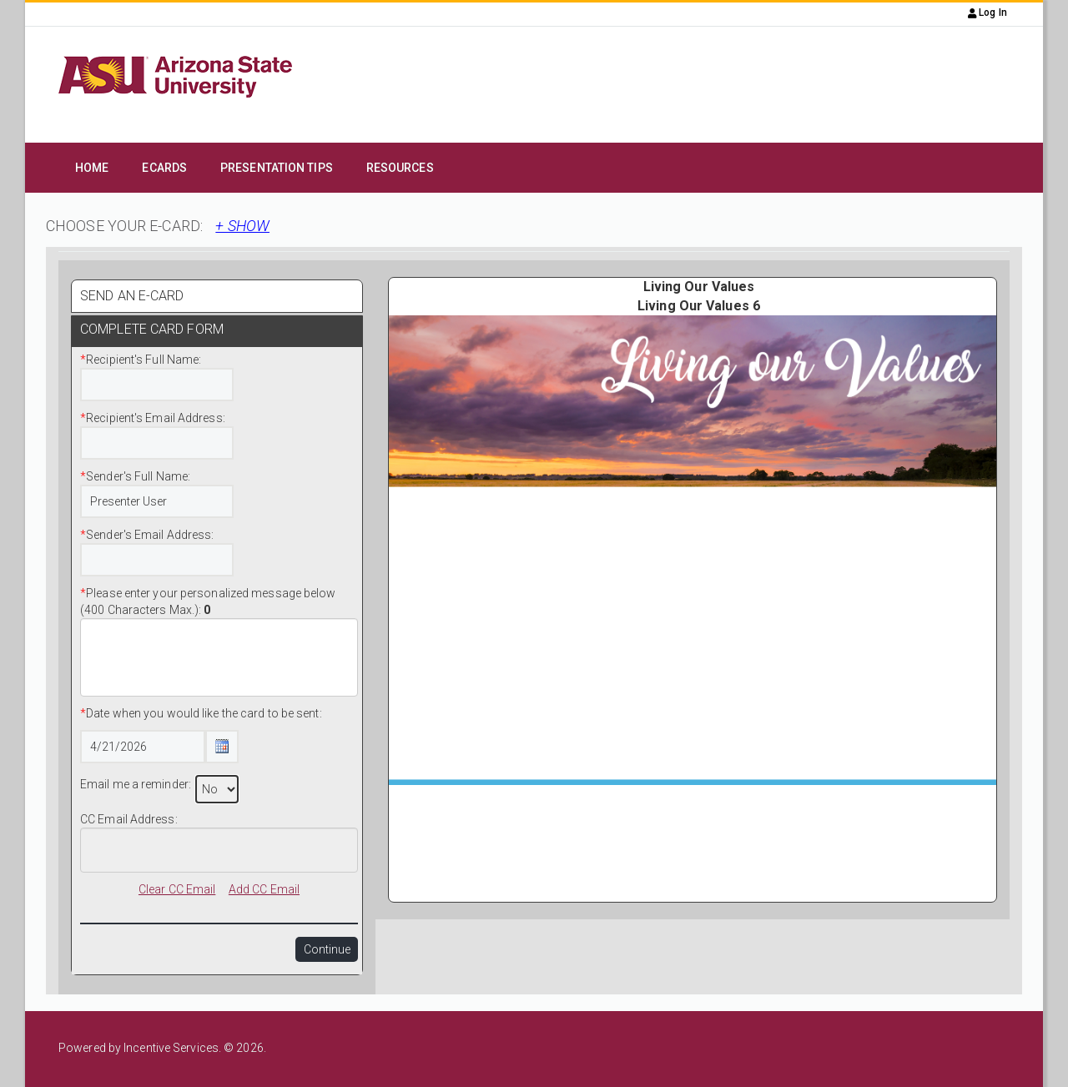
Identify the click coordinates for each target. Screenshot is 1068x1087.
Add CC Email (264, 889)
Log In (987, 12)
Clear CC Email (177, 889)
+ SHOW (242, 225)
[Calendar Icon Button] (222, 746)
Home (91, 167)
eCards (164, 167)
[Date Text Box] (142, 746)
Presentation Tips (276, 167)
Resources (400, 167)
